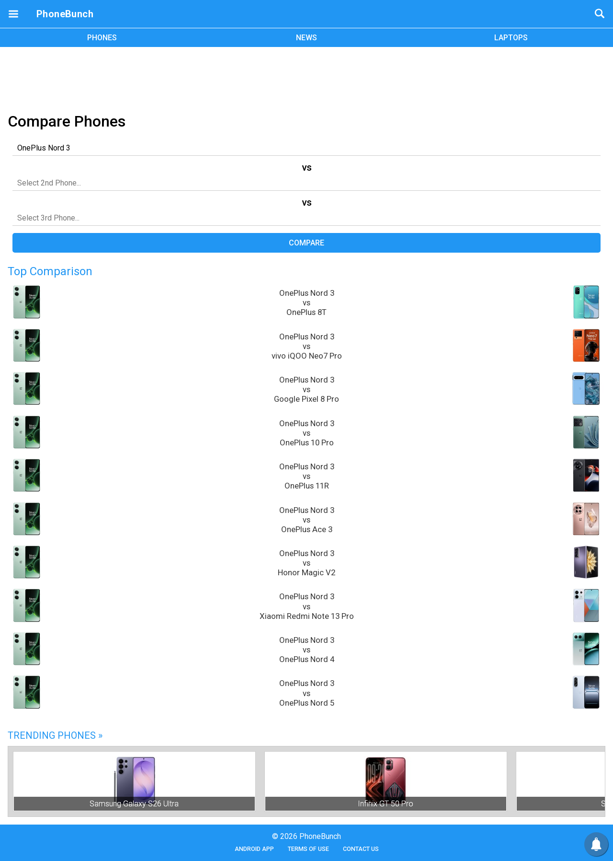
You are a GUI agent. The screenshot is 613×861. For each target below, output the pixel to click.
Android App (254, 848)
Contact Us (361, 848)
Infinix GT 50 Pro (385, 803)
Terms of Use (308, 848)
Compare (306, 242)
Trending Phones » (55, 735)
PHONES (102, 37)
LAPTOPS (511, 37)
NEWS (306, 37)
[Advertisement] (306, 78)
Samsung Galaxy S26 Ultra (134, 803)
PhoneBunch (64, 14)
